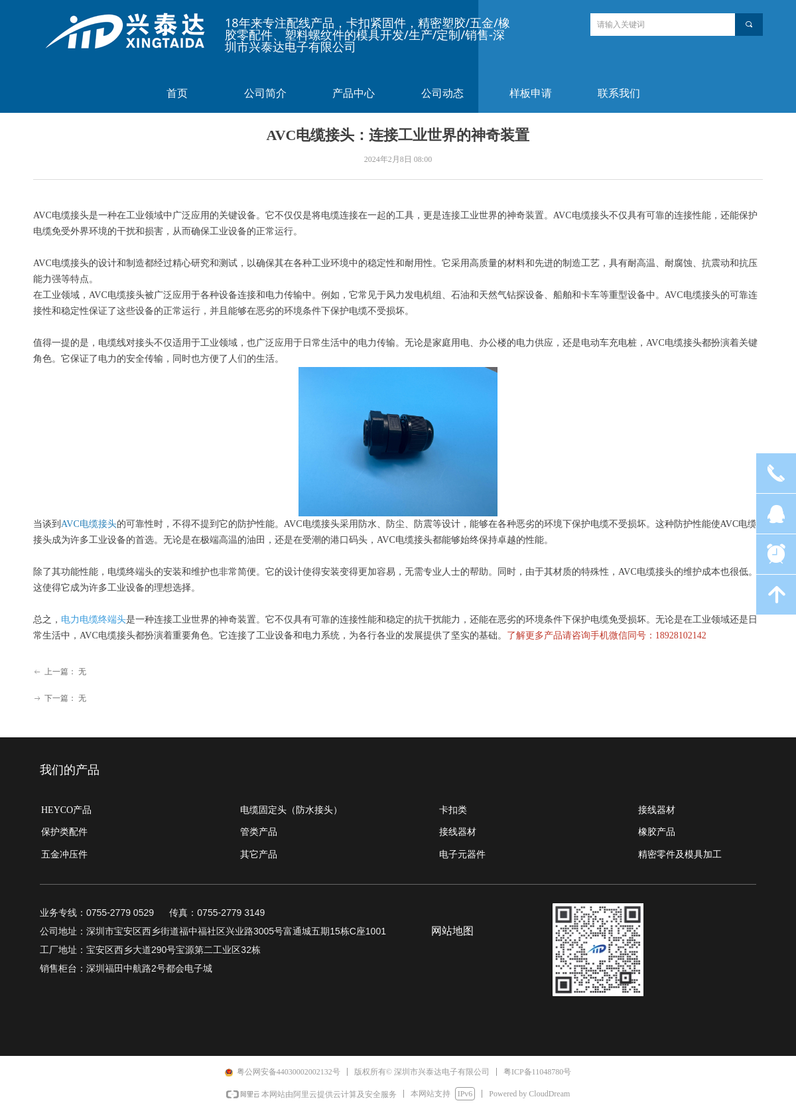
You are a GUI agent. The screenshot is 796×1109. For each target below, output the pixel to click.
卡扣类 (453, 810)
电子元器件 (462, 854)
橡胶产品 (656, 832)
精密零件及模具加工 (680, 854)
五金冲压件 (64, 854)
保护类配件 (64, 832)
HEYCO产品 (66, 810)
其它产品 (258, 854)
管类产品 (258, 832)
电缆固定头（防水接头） (291, 810)
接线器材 (457, 832)
